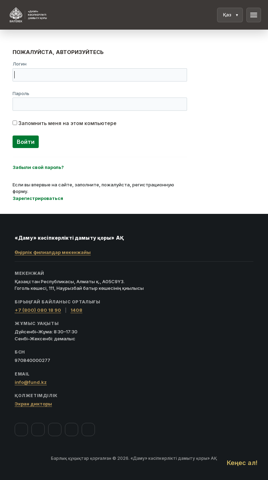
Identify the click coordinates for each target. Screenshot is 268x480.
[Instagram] (38, 429)
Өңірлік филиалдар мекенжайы (53, 252)
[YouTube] (54, 429)
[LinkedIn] (88, 429)
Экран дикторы (33, 404)
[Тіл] (230, 15)
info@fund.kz (31, 382)
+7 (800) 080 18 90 (38, 310)
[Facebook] (21, 429)
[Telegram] (71, 429)
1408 (76, 310)
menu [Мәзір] (253, 15)
